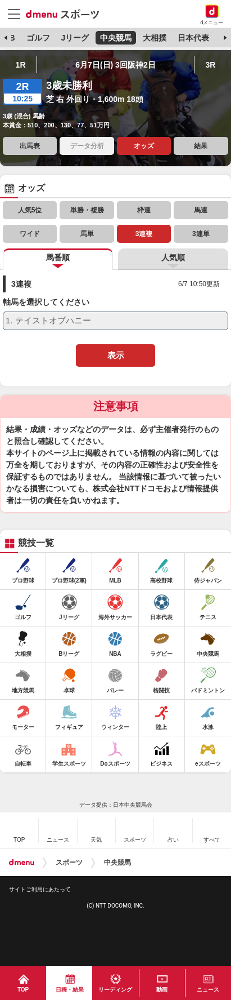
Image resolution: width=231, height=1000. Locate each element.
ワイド (30, 234)
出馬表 (30, 146)
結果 (200, 146)
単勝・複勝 (87, 210)
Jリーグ (75, 37)
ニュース (208, 989)
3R (210, 64)
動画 (161, 989)
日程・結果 (70, 989)
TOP (23, 989)
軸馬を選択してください (46, 302)
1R (21, 64)
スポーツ (69, 862)
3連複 (144, 234)
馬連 (200, 210)
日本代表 (193, 37)
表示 (115, 355)
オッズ (144, 146)
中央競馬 (116, 37)
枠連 (144, 210)
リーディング (115, 989)
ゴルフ (38, 37)
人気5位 (30, 210)
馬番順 (58, 257)
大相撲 (154, 37)
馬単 (87, 234)
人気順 (173, 257)
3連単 (201, 234)
